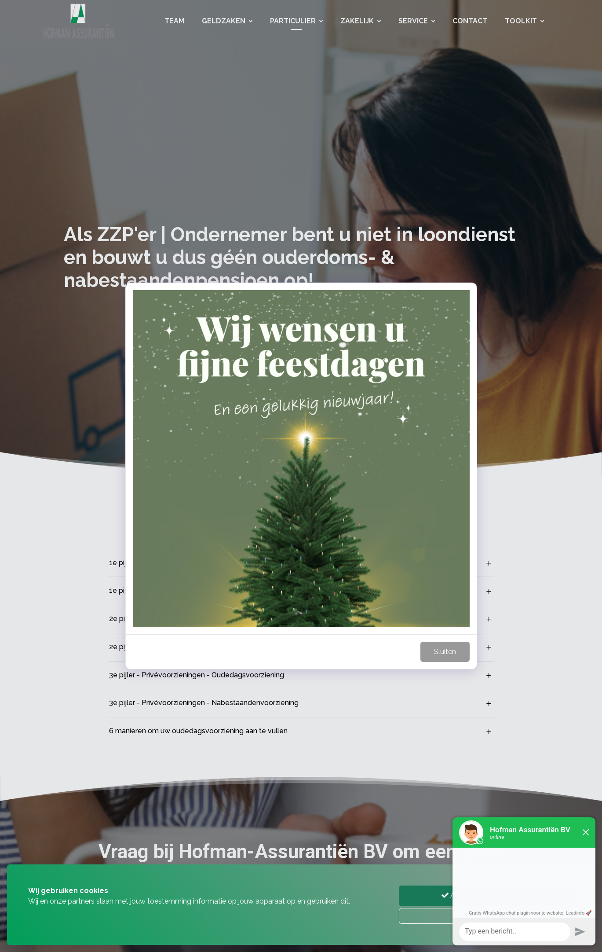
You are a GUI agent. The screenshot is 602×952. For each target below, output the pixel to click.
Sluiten (445, 651)
